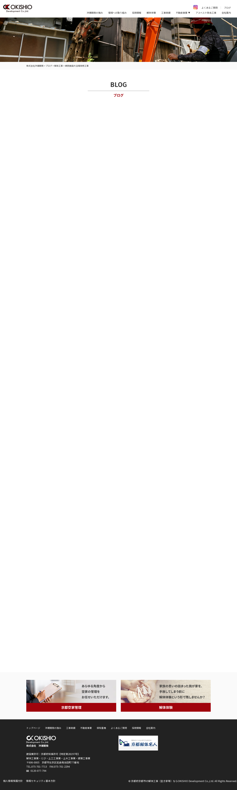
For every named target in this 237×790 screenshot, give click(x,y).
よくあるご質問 (209, 7)
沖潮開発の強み (95, 12)
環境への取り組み (117, 12)
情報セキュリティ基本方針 (40, 781)
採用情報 (136, 12)
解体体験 (151, 12)
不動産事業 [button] (181, 12)
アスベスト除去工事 (206, 12)
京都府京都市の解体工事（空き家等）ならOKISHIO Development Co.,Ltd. (172, 781)
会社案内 (226, 12)
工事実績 (165, 12)
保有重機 (101, 727)
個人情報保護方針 (13, 781)
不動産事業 (86, 727)
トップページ (33, 727)
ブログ (227, 7)
